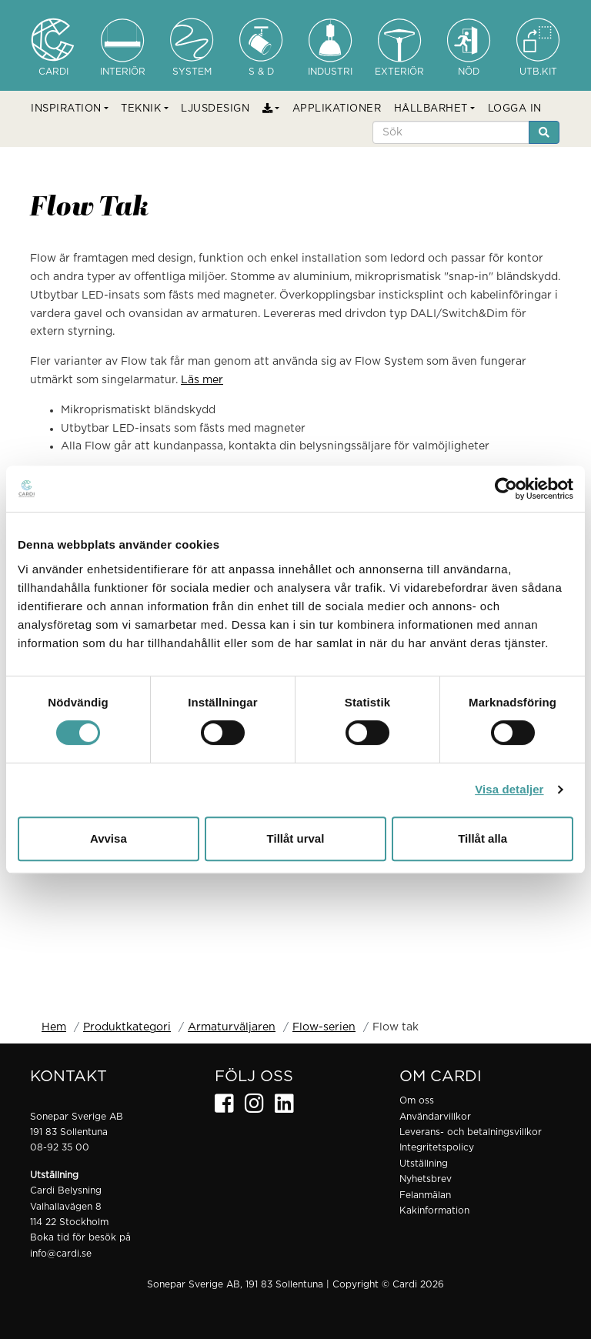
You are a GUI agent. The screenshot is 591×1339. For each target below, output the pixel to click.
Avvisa (108, 838)
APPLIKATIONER (337, 109)
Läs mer (202, 380)
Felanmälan (425, 1195)
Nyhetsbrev (425, 1179)
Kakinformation (434, 1210)
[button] (69, 109)
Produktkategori (127, 1027)
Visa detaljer (509, 789)
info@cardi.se (61, 1253)
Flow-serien (324, 1027)
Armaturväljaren (231, 1027)
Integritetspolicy (436, 1147)
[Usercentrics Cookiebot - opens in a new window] (506, 488)
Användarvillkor (435, 1116)
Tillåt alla (482, 838)
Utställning (423, 1163)
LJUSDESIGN (215, 109)
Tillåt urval (296, 838)
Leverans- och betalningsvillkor (470, 1132)
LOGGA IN (515, 109)
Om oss (416, 1100)
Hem (54, 1027)
